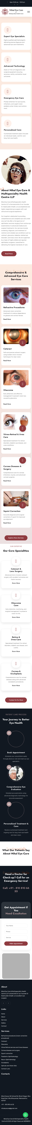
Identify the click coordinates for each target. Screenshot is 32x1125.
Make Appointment (16, 943)
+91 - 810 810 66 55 (19, 889)
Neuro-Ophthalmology (8, 1059)
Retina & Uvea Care (16, 638)
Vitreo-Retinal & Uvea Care (13, 435)
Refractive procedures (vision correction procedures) (14, 1037)
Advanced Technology (14, 66)
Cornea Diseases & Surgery (12, 467)
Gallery (3, 1023)
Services (4, 1020)
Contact (4, 1026)
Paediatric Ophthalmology (9, 1056)
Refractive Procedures (14, 307)
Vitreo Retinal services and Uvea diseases (14, 1047)
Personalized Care (12, 130)
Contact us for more (16, 700)
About (3, 1017)
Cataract (7, 348)
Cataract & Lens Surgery (16, 570)
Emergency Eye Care (14, 98)
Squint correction (7, 1053)
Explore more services (16, 538)
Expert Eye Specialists (14, 36)
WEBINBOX (27, 1121)
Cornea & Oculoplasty (16, 672)
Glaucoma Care (16, 604)
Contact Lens (5, 1069)
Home (3, 1014)
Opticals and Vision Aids (9, 1065)
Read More (9, 254)
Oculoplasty (5, 1062)
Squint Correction (11, 511)
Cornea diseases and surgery (10, 1050)
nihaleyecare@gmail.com (9, 1108)
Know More (16, 583)
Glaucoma (8, 390)
